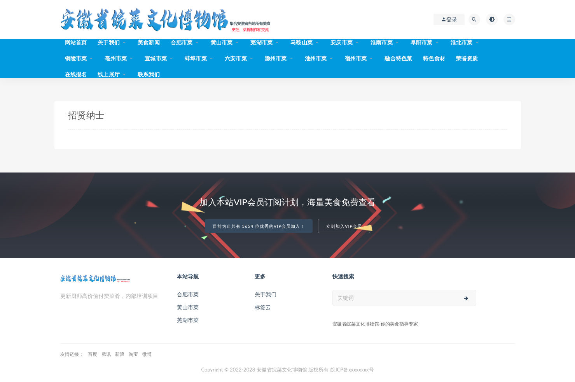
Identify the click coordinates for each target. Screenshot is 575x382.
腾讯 (106, 354)
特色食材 (434, 58)
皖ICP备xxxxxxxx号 (352, 369)
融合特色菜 (398, 58)
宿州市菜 (356, 58)
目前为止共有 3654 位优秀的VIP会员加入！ (259, 226)
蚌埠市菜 (196, 58)
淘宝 (133, 354)
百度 (92, 354)
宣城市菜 (156, 58)
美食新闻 (149, 42)
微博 (147, 354)
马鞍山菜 (301, 42)
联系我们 (149, 74)
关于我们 (109, 42)
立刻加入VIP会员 (344, 226)
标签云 (263, 307)
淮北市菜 (462, 42)
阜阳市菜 (422, 42)
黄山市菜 (222, 42)
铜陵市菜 (76, 58)
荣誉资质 (467, 58)
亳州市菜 (116, 58)
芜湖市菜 (261, 42)
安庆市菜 (341, 42)
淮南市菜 (382, 42)
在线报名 (76, 74)
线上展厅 (109, 74)
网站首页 (76, 42)
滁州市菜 (276, 58)
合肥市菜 (182, 42)
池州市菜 (316, 58)
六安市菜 (236, 58)
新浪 (119, 354)
